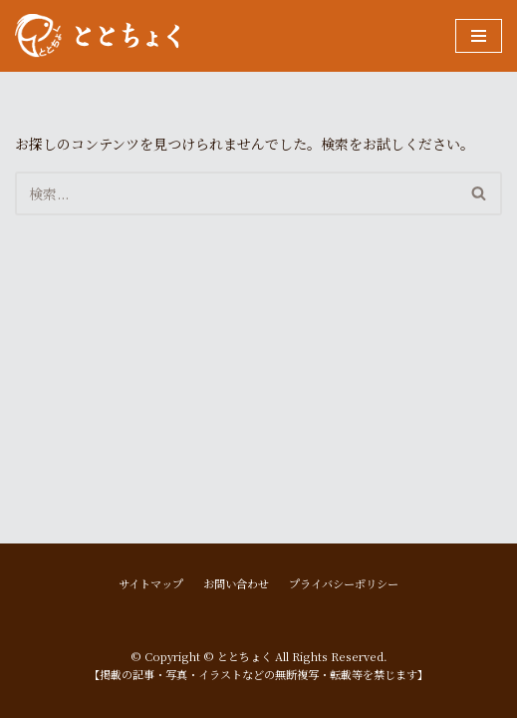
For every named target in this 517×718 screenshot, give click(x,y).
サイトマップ (151, 583)
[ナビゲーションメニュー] (478, 36)
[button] (478, 192)
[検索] (236, 193)
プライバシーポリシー (343, 583)
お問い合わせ (236, 583)
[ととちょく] (97, 36)
